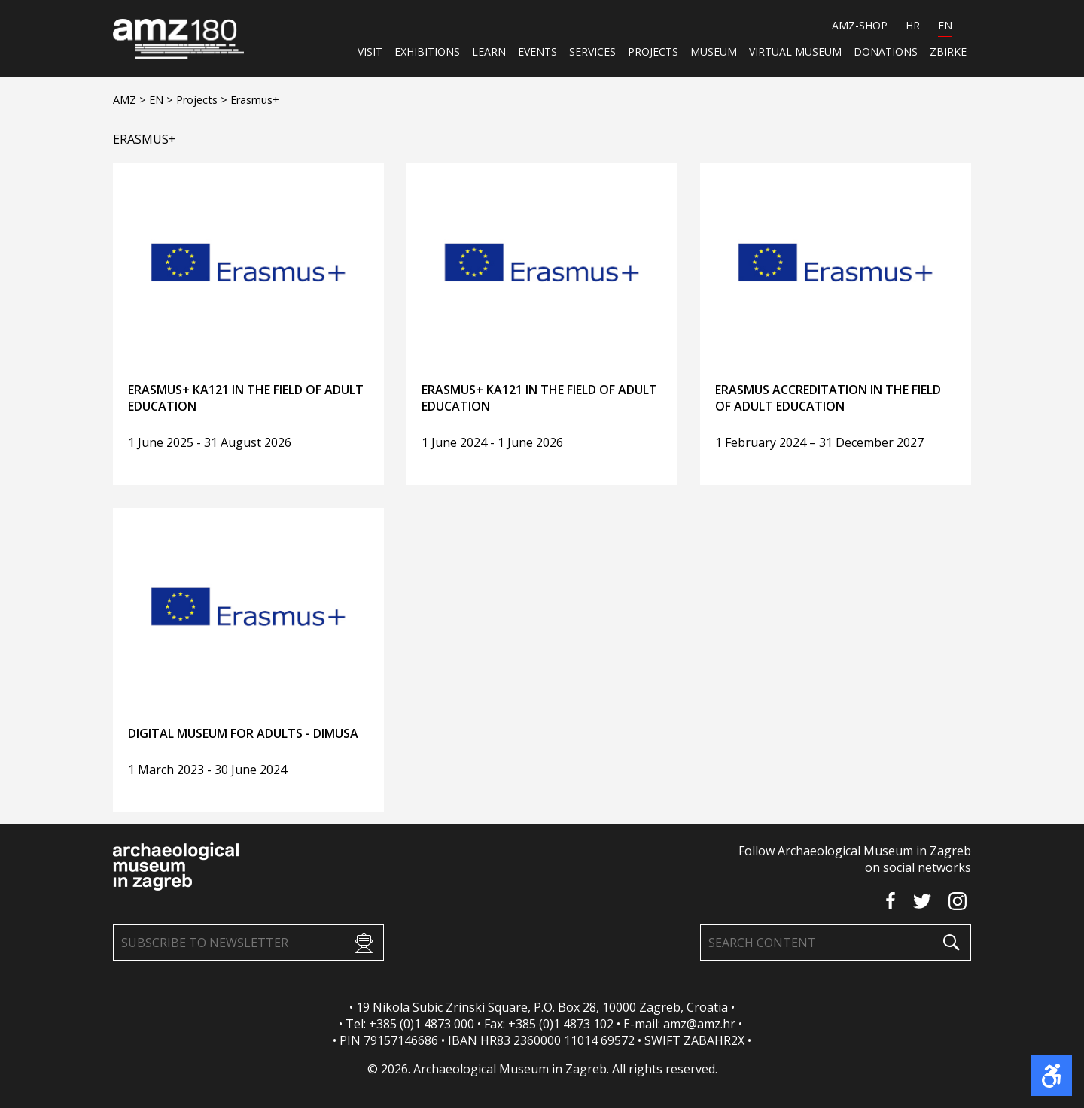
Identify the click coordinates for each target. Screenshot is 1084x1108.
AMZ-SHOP (860, 25)
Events (537, 51)
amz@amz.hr (699, 1023)
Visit (370, 51)
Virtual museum (795, 51)
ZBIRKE (948, 51)
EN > (162, 100)
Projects (653, 51)
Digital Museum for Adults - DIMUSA (243, 733)
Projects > (203, 100)
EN (945, 25)
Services (592, 51)
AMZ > (131, 100)
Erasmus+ (254, 100)
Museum (713, 51)
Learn (489, 51)
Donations (886, 51)
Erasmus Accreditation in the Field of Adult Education (828, 397)
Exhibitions (427, 51)
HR (913, 25)
